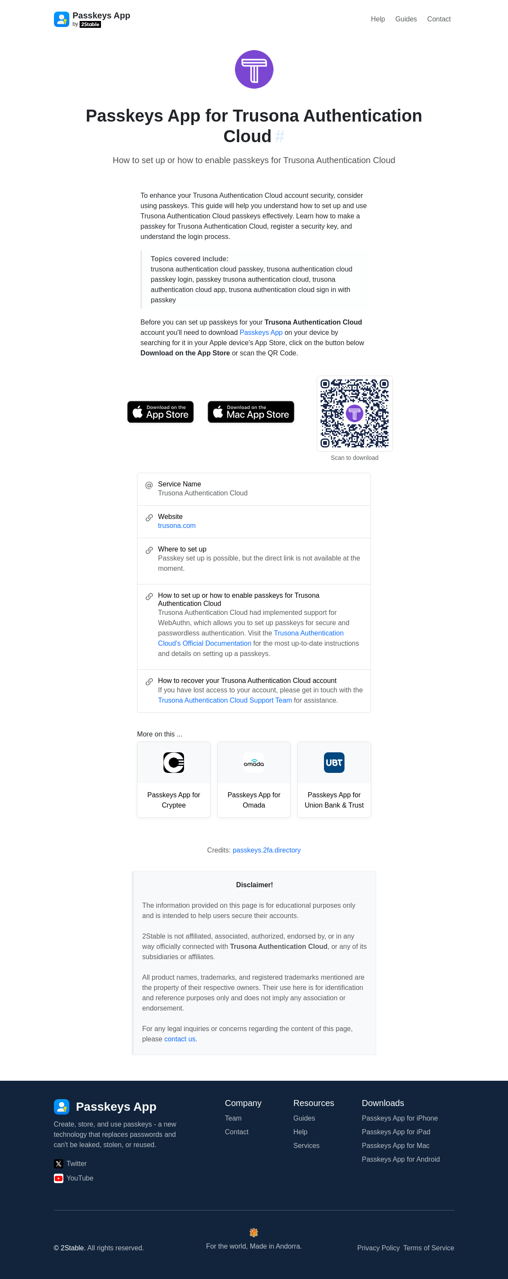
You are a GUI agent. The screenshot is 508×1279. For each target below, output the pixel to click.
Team (233, 1118)
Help (378, 19)
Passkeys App (261, 332)
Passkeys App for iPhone (400, 1118)
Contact (439, 19)
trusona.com (177, 525)
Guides (406, 19)
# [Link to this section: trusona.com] (280, 136)
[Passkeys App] (105, 1107)
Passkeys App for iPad (396, 1132)
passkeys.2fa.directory (267, 850)
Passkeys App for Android (401, 1159)
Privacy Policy (378, 1248)
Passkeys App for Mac (396, 1145)
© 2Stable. (70, 1248)
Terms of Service (428, 1248)
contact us (180, 1039)
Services (307, 1145)
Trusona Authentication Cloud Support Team (225, 700)
